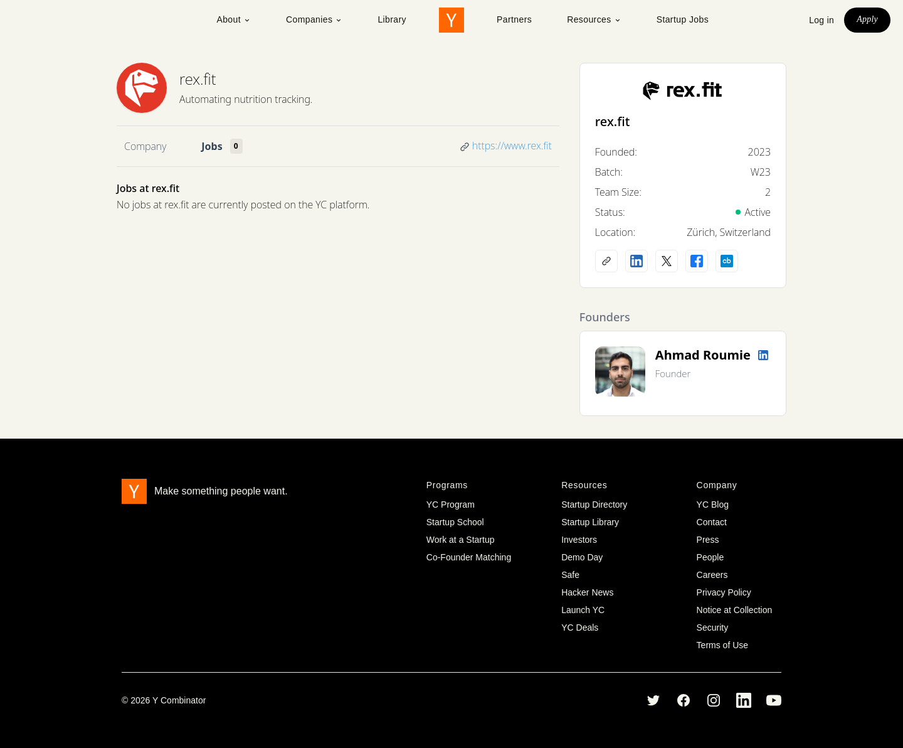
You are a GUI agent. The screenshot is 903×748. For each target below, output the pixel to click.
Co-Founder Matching (468, 557)
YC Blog (713, 505)
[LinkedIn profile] (636, 261)
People (710, 557)
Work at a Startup (460, 540)
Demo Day (582, 557)
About (233, 19)
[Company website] (606, 261)
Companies (314, 19)
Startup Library (590, 522)
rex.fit (197, 78)
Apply (867, 19)
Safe (570, 575)
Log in (821, 20)
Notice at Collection (735, 610)
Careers (712, 575)
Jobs (211, 146)
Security (713, 627)
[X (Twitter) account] (666, 261)
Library (392, 19)
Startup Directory (594, 505)
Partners (514, 19)
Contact (712, 522)
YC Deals (579, 627)
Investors (579, 540)
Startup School (455, 522)
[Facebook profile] (696, 261)
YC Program (450, 505)
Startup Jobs (683, 19)
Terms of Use (722, 645)
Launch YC (583, 610)
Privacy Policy (724, 592)
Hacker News (587, 592)
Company (145, 146)
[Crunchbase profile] (727, 261)
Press (708, 540)
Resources (594, 19)
